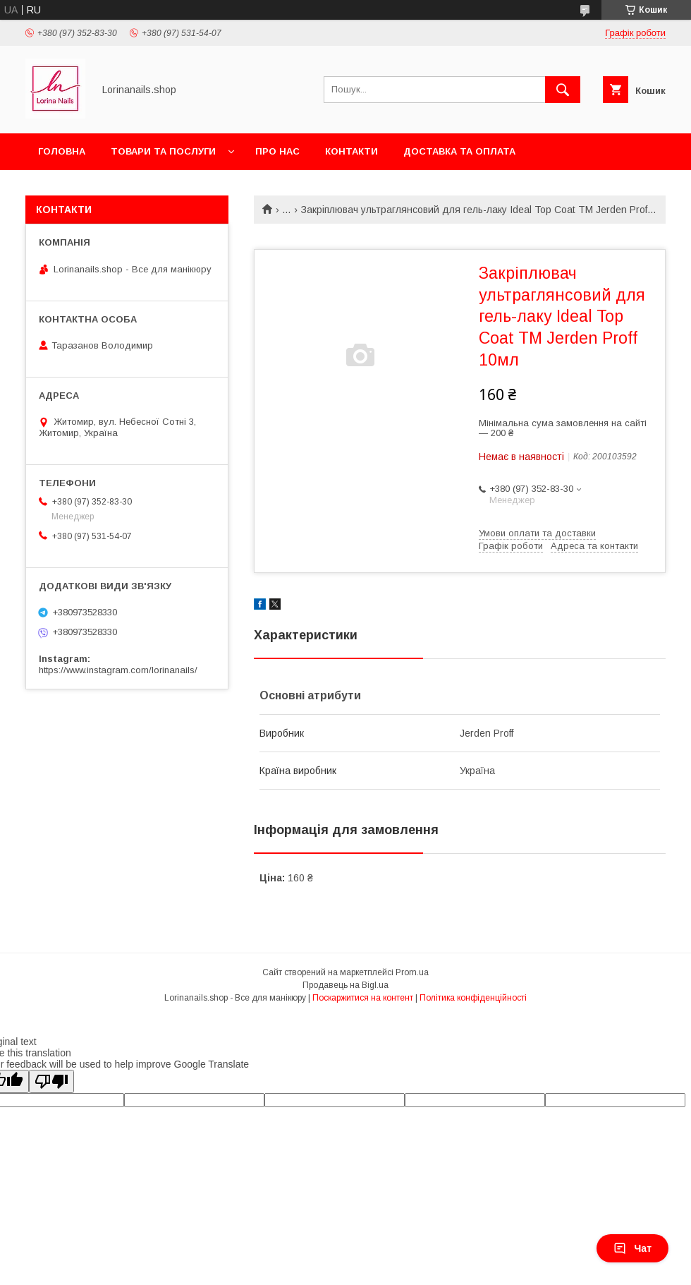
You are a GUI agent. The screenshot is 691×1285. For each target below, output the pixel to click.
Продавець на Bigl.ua (345, 985)
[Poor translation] (51, 1081)
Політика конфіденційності (473, 998)
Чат (632, 1248)
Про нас (277, 151)
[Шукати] (562, 89)
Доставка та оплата (459, 151)
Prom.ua (412, 972)
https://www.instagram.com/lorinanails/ (118, 670)
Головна (61, 151)
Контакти (351, 151)
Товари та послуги (163, 151)
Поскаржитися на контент (362, 998)
